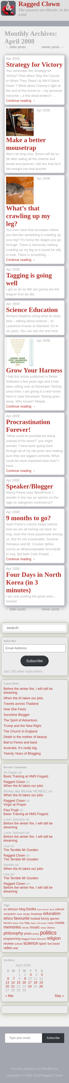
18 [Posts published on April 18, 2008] (35, 982)
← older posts (15, 47)
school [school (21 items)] (18, 943)
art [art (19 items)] (5, 909)
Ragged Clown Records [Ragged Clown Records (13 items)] (33, 939)
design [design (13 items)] (26, 914)
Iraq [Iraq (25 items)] (26, 922)
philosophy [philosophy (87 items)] (13, 933)
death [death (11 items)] (19, 914)
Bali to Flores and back (20, 742)
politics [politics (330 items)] (48, 933)
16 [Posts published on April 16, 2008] (24, 982)
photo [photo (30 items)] (28, 933)
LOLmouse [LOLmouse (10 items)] (42, 923)
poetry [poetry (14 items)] (36, 933)
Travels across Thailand (20, 704)
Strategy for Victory (34, 64)
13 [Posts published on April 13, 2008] (7, 982)
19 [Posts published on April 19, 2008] (41, 982)
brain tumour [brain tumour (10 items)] (43, 909)
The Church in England (20, 731)
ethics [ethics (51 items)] (8, 918)
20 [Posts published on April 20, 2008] (7, 986)
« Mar (9, 996)
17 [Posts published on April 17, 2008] (30, 982)
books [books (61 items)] (31, 909)
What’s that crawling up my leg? (28, 216)
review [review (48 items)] (8, 943)
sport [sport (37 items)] (42, 943)
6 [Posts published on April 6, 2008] (8, 978)
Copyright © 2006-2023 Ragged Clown (34, 1075)
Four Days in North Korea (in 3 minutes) (33, 582)
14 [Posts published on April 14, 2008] (13, 982)
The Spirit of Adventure (20, 720)
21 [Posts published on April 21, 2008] (13, 986)
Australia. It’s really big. (20, 748)
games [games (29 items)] (54, 918)
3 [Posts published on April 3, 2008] (31, 975)
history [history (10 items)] (16, 923)
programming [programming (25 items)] (11, 938)
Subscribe (34, 661)
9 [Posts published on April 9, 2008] (25, 978)
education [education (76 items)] (52, 913)
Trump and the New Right (22, 726)
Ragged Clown (39, 4)
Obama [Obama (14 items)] (51, 927)
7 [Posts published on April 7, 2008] (14, 978)
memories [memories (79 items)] (12, 927)
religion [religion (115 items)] (54, 938)
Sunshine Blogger (16, 715)
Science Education (32, 309)
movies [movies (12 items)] (25, 927)
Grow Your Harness (34, 370)
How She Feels (14, 709)
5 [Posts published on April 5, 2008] (42, 975)
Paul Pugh (11, 810)
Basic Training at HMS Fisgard (25, 776)
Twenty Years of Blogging (22, 753)
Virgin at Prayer (14, 804)
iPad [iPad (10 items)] (22, 923)
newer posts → (53, 47)
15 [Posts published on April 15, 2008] (18, 982)
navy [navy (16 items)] (43, 927)
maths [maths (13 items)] (51, 923)
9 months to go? (28, 518)
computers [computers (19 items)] (9, 913)
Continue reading (21, 101)
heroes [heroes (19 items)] (7, 922)
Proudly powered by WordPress (34, 1069)
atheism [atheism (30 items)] (13, 909)
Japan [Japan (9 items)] (33, 923)
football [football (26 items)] (35, 918)
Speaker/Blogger (29, 486)
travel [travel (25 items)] (56, 943)
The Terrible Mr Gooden (20, 850)
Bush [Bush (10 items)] (52, 909)
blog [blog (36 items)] (22, 909)
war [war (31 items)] (15, 948)
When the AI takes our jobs (23, 698)
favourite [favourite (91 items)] (22, 918)
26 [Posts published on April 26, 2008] (41, 986)
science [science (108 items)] (30, 943)
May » (59, 996)
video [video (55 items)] (7, 948)
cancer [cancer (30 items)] (59, 909)
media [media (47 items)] (59, 923)
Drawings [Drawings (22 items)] (36, 913)
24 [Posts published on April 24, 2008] (30, 986)
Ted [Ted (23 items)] (49, 943)
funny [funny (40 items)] (45, 918)
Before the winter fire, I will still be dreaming (28, 825)
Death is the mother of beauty (25, 737)
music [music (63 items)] (35, 927)
